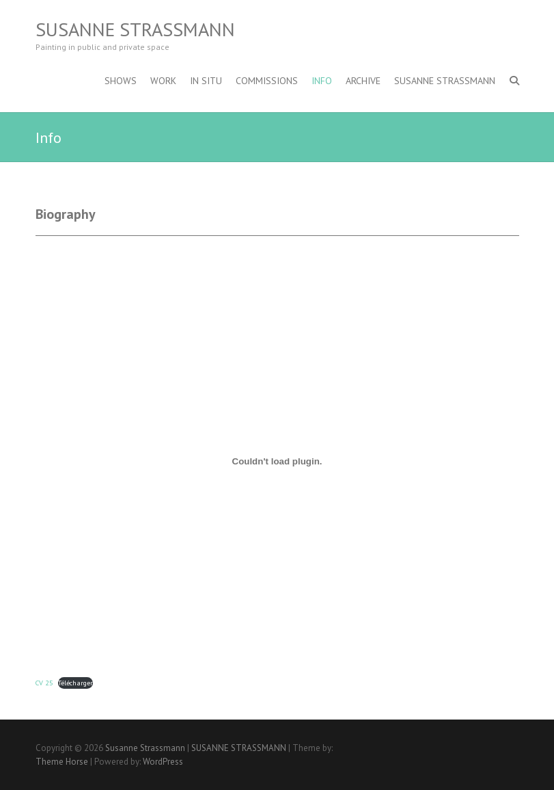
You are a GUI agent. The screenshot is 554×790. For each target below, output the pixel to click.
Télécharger (75, 682)
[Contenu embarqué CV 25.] (277, 461)
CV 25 (44, 682)
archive (363, 81)
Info (321, 81)
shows (121, 81)
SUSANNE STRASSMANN (444, 81)
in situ (206, 81)
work (163, 81)
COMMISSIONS (267, 81)
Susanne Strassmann (135, 29)
